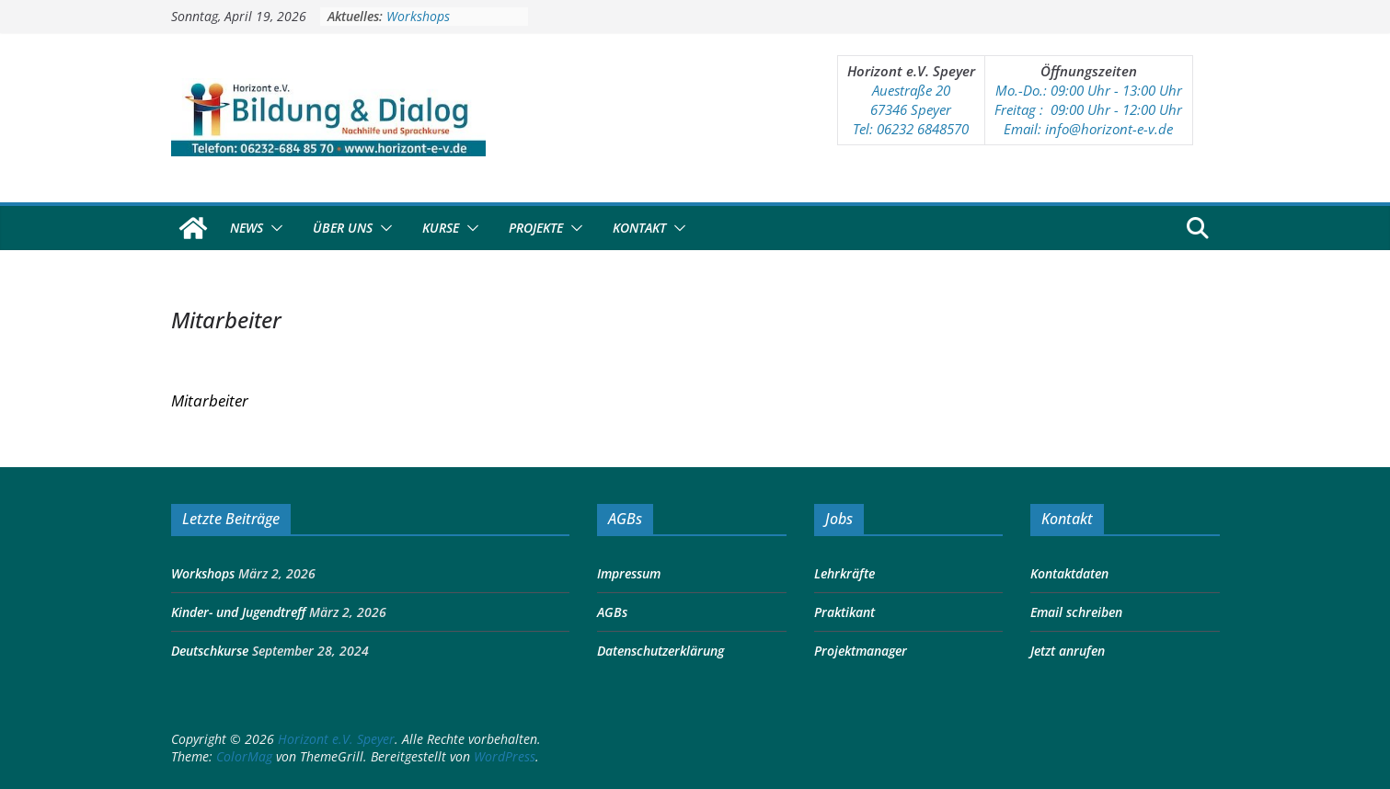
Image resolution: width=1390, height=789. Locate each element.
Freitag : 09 (1029, 109)
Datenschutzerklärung (660, 650)
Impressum (629, 573)
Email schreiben (1076, 612)
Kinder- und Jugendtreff (238, 612)
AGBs (612, 612)
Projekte (536, 227)
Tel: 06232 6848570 (911, 129)
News (246, 227)
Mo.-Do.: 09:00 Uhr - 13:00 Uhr (1088, 90)
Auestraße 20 (911, 90)
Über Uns (343, 227)
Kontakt (639, 227)
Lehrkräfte (844, 573)
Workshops (418, 16)
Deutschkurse (209, 650)
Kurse (440, 227)
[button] (273, 228)
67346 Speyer (910, 109)
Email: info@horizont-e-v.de (1088, 129)
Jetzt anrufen (1067, 650)
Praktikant (844, 612)
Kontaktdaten (1069, 573)
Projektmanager (860, 650)
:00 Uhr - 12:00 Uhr (1123, 109)
